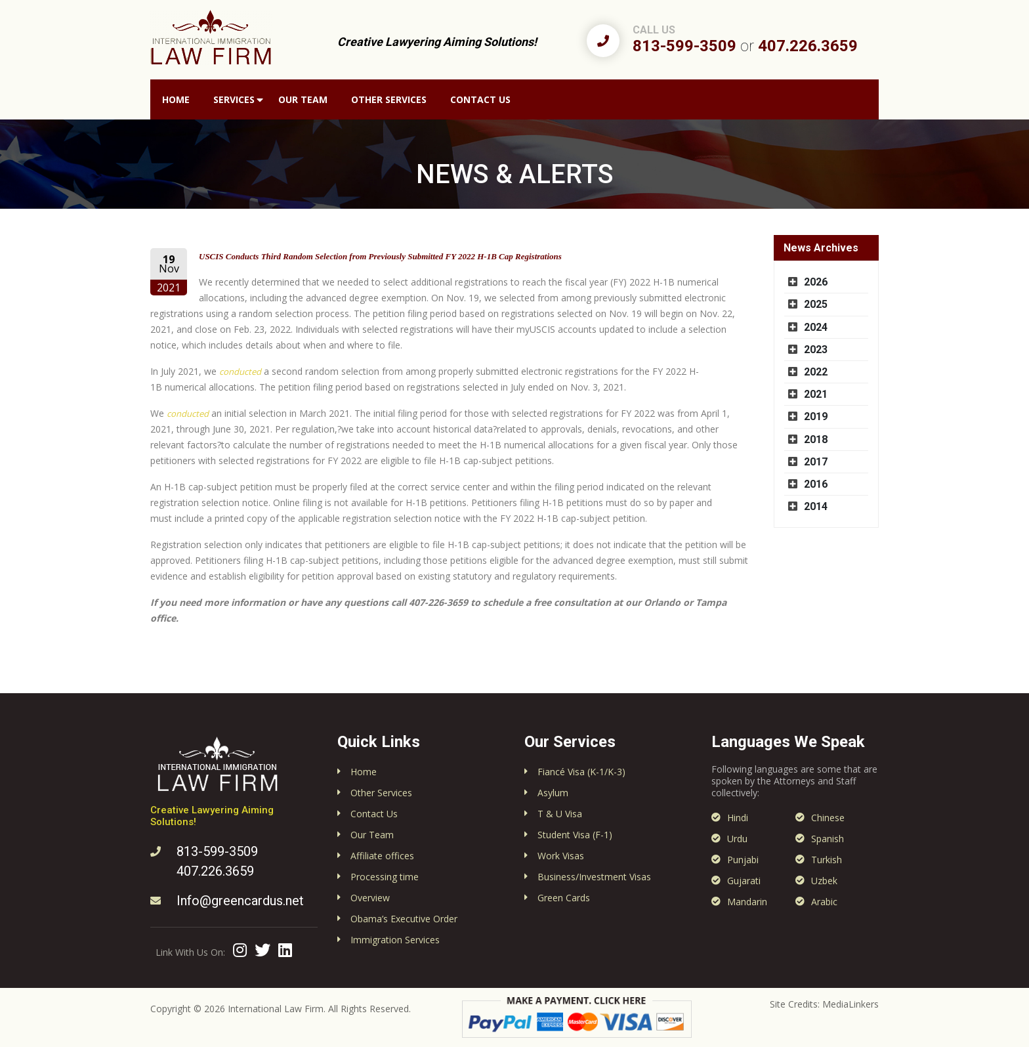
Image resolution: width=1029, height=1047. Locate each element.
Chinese (828, 817)
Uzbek (824, 880)
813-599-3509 (684, 46)
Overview (370, 897)
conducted (240, 371)
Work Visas (560, 855)
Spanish (827, 838)
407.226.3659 (808, 46)
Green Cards (563, 897)
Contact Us (480, 99)
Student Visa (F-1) (574, 834)
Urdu (737, 838)
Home (176, 99)
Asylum (552, 792)
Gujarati (744, 880)
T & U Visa (559, 813)
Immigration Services (395, 939)
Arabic (824, 901)
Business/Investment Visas (594, 876)
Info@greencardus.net (240, 900)
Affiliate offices (382, 855)
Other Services (389, 99)
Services (234, 99)
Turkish (826, 859)
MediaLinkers (850, 1004)
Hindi (737, 817)
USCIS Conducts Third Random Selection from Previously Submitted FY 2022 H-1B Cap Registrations (380, 256)
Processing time (384, 876)
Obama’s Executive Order (403, 918)
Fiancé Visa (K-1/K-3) (581, 771)
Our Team (302, 99)
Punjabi (743, 859)
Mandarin (747, 901)
